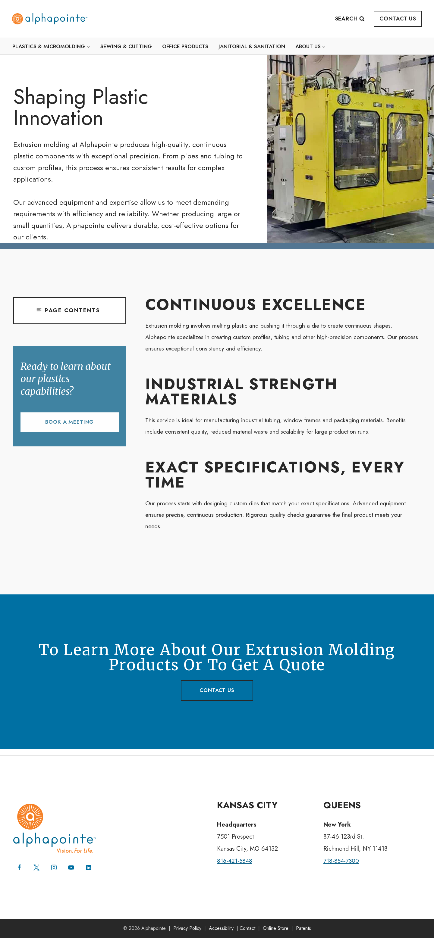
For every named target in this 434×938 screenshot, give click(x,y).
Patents (303, 928)
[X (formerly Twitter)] (37, 868)
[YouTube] (72, 868)
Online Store (275, 928)
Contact (247, 928)
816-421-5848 (235, 860)
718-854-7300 (341, 860)
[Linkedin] (89, 868)
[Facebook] (19, 868)
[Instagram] (54, 868)
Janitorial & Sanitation (252, 46)
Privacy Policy (187, 928)
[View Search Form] (353, 18)
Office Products (185, 46)
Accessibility (221, 928)
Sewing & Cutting (126, 46)
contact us (217, 696)
